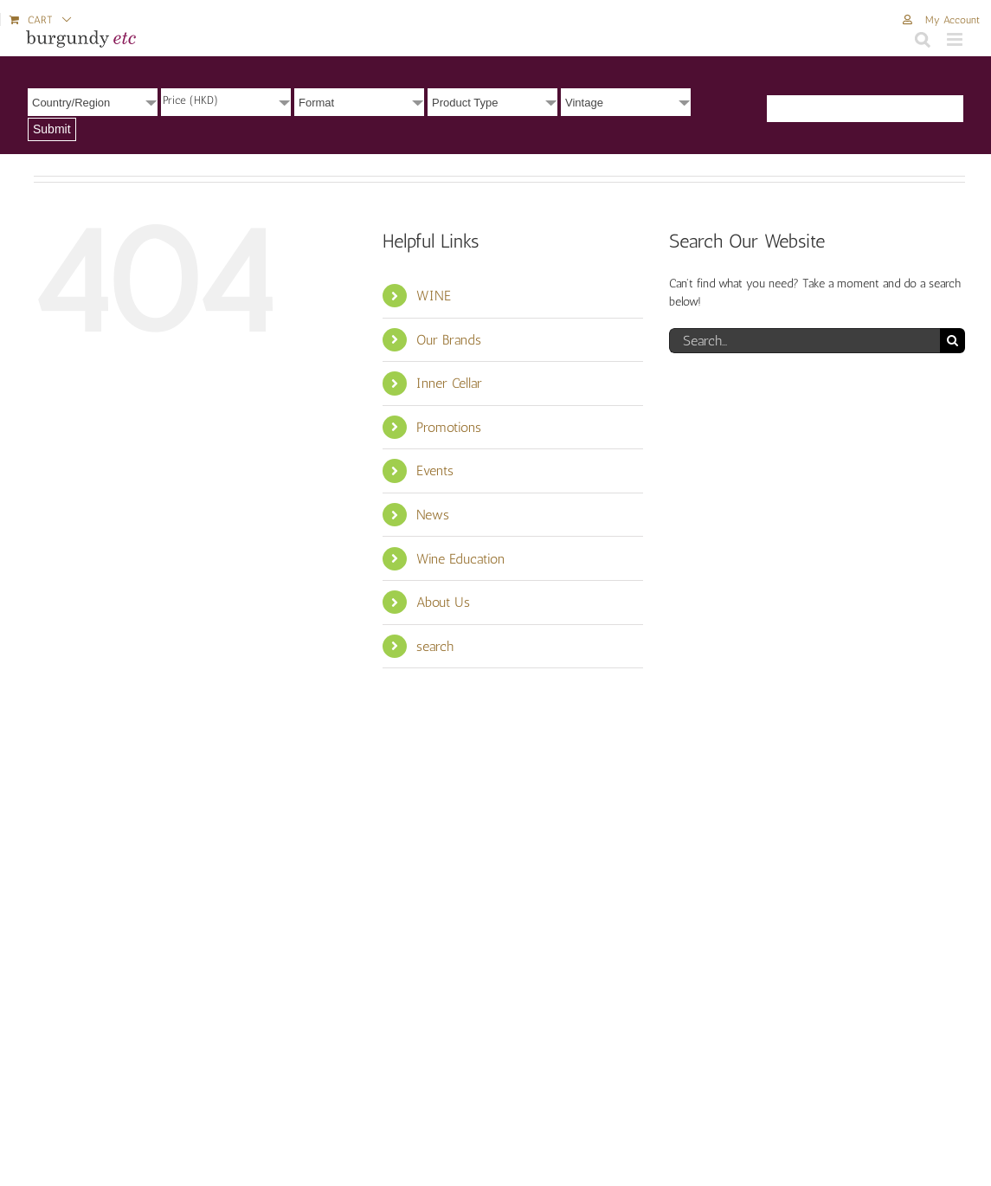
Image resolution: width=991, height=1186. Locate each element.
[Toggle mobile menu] (956, 39)
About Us (443, 602)
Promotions (448, 427)
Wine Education (460, 559)
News (432, 514)
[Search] (952, 340)
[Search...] (804, 340)
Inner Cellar (449, 383)
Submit (52, 129)
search (435, 646)
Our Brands (448, 340)
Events (435, 470)
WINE (433, 295)
